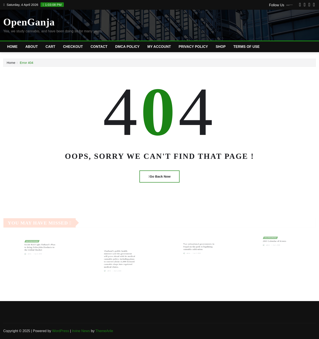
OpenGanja (29, 22)
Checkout (73, 46)
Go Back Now (159, 176)
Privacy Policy (193, 46)
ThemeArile (104, 331)
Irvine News (81, 331)
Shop (221, 46)
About (31, 46)
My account (159, 46)
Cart (50, 46)
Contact (99, 46)
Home (12, 46)
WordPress (60, 331)
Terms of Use (246, 46)
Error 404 (26, 62)
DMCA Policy (127, 46)
